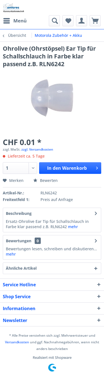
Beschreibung (19, 213)
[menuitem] (14, 20)
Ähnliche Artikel (21, 268)
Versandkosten (17, 342)
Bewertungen (18, 240)
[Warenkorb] (95, 20)
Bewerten (45, 180)
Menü (15, 20)
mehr (73, 226)
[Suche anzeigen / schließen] (54, 20)
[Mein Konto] (81, 20)
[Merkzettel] (67, 20)
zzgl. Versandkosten (37, 149)
